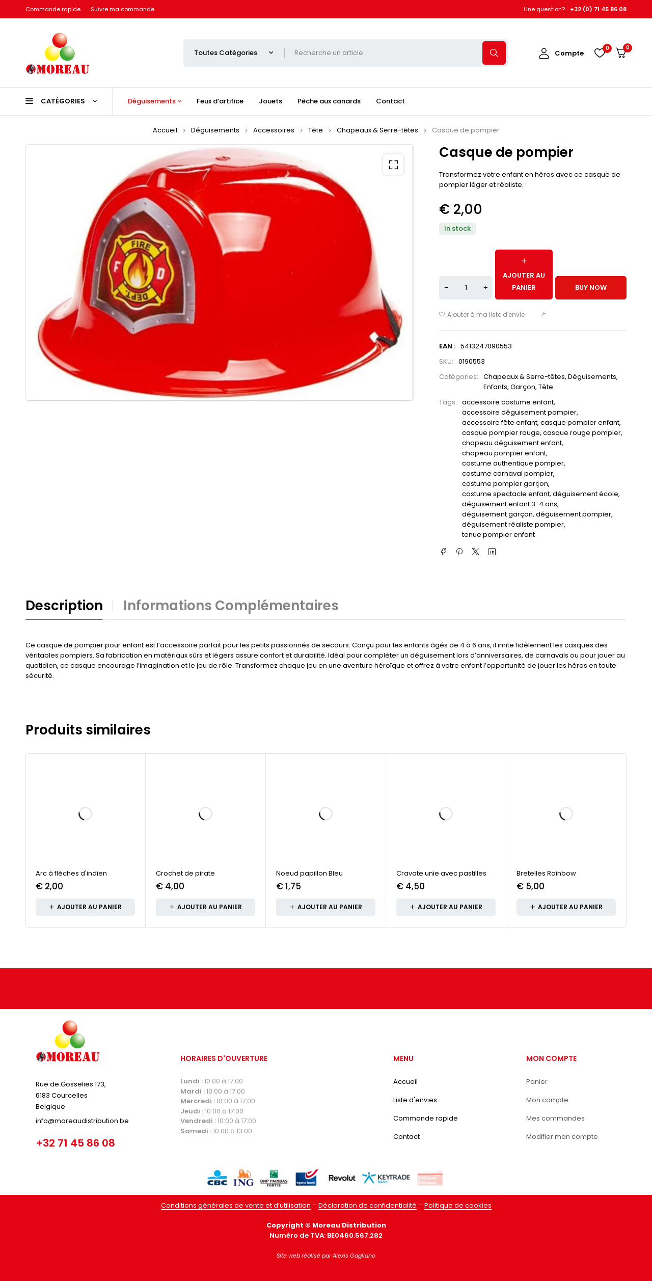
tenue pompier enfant (498, 534)
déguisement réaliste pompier (513, 524)
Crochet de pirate (185, 873)
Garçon (522, 387)
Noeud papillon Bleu (309, 873)
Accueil (165, 130)
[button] (393, 164)
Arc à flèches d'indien (71, 873)
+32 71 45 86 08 (75, 1143)
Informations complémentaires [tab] (231, 605)
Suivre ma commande (122, 9)
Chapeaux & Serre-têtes (377, 130)
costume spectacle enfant (506, 494)
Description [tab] (64, 605)
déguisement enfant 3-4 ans (509, 504)
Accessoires (273, 130)
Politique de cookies (458, 1205)
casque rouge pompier (582, 433)
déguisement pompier (573, 514)
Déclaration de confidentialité (367, 1205)
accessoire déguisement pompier (519, 412)
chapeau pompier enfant (504, 453)
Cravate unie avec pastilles (441, 873)
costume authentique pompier (513, 463)
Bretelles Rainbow (546, 873)
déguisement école (585, 494)
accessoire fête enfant (499, 422)
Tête (315, 130)
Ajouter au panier (524, 281)
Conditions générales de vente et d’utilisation (236, 1205)
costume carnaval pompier (507, 473)
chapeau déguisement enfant (512, 443)
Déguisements (215, 130)
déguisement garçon (497, 514)
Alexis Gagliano (354, 1255)
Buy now (591, 287)
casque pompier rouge (501, 433)
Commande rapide (52, 9)
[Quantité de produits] (466, 287)
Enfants (495, 387)
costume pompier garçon (505, 483)
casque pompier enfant (579, 422)
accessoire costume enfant (508, 402)
